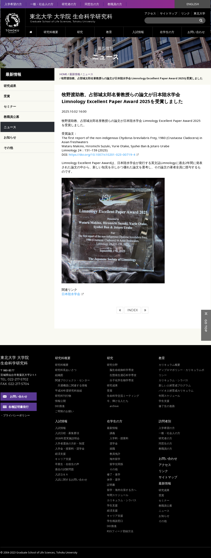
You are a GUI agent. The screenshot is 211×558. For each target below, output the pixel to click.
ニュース (87, 74)
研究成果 (10, 86)
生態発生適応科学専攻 (123, 375)
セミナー (10, 106)
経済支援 (60, 454)
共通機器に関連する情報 (72, 385)
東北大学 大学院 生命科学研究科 (14, 360)
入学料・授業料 (119, 438)
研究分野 (112, 365)
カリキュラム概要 (169, 365)
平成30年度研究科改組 (68, 390)
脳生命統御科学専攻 (122, 370)
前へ (120, 310)
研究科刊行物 (63, 396)
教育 (109, 32)
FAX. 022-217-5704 (14, 384)
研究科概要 (51, 32)
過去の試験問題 (64, 469)
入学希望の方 (13, 4)
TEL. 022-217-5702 (14, 379)
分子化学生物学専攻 (122, 380)
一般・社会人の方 (41, 4)
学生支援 (164, 401)
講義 (112, 433)
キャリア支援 (63, 459)
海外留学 (115, 459)
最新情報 (74, 74)
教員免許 (115, 454)
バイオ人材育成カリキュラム (176, 390)
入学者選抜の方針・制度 (69, 443)
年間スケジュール (169, 396)
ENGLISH (192, 4)
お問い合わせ (196, 32)
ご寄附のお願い (64, 411)
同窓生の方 (92, 4)
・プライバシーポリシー (15, 415)
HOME (30, 32)
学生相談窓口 (115, 521)
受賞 (7, 96)
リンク (185, 13)
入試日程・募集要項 (67, 433)
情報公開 (60, 401)
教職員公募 (11, 117)
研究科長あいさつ (65, 370)
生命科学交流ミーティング (123, 396)
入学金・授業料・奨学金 (69, 448)
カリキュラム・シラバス (173, 380)
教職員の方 (115, 4)
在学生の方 (167, 32)
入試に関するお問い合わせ (71, 479)
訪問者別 (165, 421)
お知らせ (10, 137)
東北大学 (199, 13)
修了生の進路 (167, 406)
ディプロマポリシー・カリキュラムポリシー (181, 372)
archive (114, 406)
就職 (112, 448)
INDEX (132, 310)
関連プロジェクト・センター (72, 380)
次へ (145, 310)
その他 (8, 148)
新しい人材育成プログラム (175, 385)
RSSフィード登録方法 (120, 531)
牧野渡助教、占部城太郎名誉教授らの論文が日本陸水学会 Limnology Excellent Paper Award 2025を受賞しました (132, 78)
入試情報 (138, 32)
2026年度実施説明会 (67, 438)
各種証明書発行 (18, 407)
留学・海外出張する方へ (121, 490)
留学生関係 (116, 464)
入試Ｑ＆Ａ (61, 474)
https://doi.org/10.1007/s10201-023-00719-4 (102, 154)
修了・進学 (113, 474)
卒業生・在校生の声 (67, 464)
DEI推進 (60, 406)
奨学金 (114, 443)
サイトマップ (168, 13)
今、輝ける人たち (117, 401)
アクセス (150, 13)
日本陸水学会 (71, 294)
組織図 (59, 375)
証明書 (111, 485)
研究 (80, 32)
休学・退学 (113, 479)
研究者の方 (69, 4)
